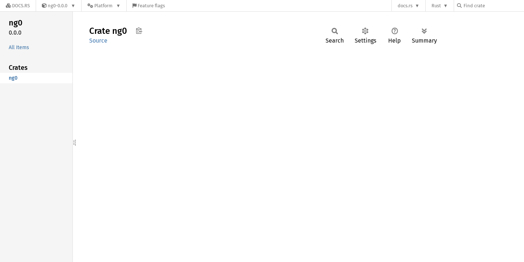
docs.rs (405, 5)
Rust (436, 5)
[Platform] (104, 5)
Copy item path (139, 30)
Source (98, 40)
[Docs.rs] (18, 5)
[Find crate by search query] (493, 5)
